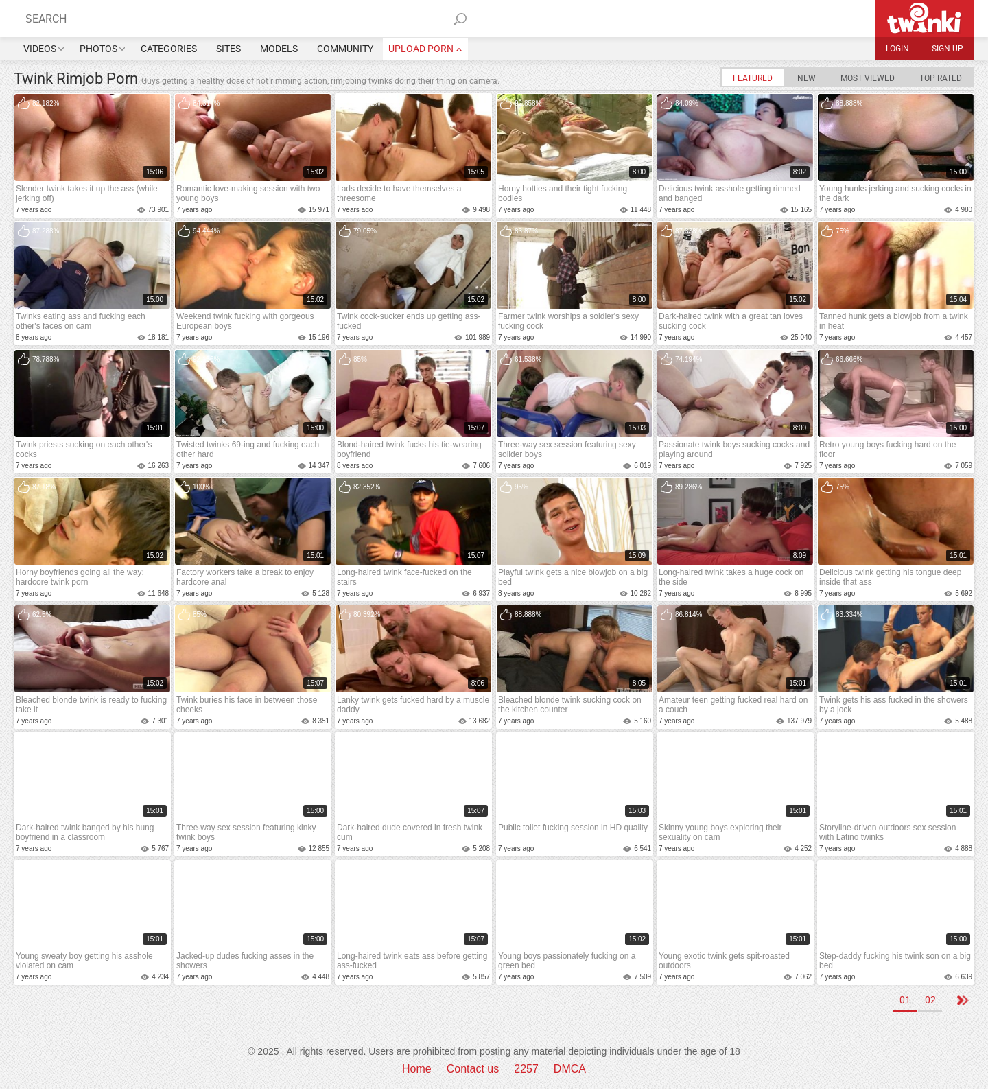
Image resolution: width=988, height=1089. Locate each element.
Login (897, 49)
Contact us (473, 1069)
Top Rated (940, 78)
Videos (39, 48)
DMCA (570, 1069)
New (806, 78)
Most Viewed (867, 78)
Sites (228, 48)
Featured (753, 78)
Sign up (947, 49)
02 (930, 999)
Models (279, 48)
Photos (98, 48)
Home (417, 1069)
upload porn (421, 48)
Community (345, 48)
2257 (526, 1069)
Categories (169, 48)
